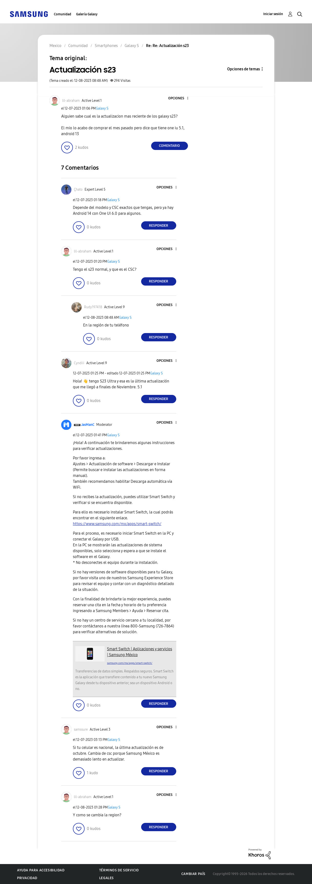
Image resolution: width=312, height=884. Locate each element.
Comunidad (62, 14)
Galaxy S (102, 108)
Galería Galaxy (87, 14)
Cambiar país (193, 874)
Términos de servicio (119, 870)
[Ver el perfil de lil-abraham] (71, 101)
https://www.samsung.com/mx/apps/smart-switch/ (117, 523)
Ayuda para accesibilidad (40, 870)
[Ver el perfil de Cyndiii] (79, 363)
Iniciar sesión (273, 14)
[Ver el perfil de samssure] (81, 729)
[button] (179, 98)
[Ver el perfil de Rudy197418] (93, 307)
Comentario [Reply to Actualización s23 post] (169, 146)
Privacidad (27, 878)
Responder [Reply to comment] (158, 225)
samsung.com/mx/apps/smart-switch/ (129, 663)
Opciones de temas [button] (243, 69)
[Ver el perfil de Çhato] (78, 189)
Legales (106, 878)
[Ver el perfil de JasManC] (87, 425)
